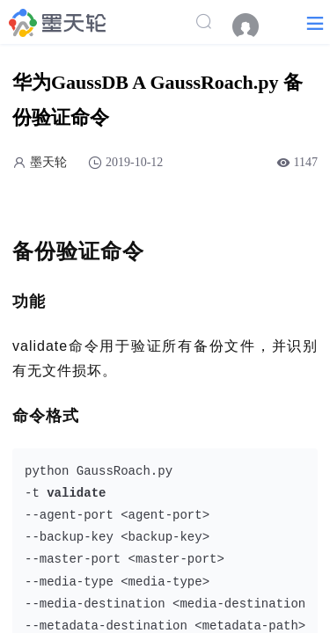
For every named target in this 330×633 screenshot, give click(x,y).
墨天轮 (48, 162)
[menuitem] (254, 26)
